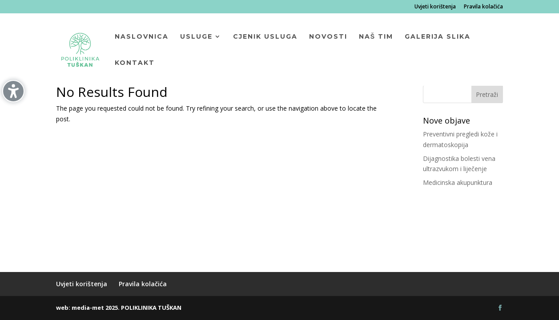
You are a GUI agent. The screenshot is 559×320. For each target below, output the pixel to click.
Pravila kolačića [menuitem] (483, 7)
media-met (88, 308)
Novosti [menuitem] (328, 36)
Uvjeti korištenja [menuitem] (435, 7)
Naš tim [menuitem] (376, 36)
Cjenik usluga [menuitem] (265, 36)
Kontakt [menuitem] (135, 63)
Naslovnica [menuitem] (142, 36)
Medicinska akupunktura (457, 182)
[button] (487, 94)
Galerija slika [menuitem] (438, 36)
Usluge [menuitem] (196, 36)
